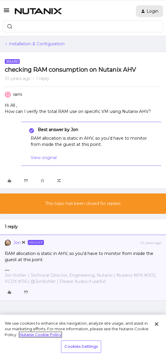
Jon (17, 242)
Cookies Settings (81, 346)
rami (17, 94)
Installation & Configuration (37, 43)
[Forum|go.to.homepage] (38, 11)
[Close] (156, 324)
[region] (83, 336)
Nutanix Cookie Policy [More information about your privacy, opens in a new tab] (40, 334)
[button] (6, 12)
